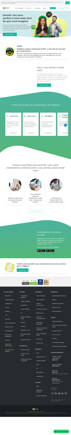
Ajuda (45, 8)
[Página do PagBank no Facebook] (52, 411)
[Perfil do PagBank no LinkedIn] (62, 411)
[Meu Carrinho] (67, 8)
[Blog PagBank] (65, 411)
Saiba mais (22, 288)
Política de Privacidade (43, 2)
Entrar (52, 8)
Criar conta (60, 8)
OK (67, 2)
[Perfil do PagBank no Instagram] (55, 411)
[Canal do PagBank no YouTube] (59, 411)
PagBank (9, 8)
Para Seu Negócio (20, 8)
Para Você (29, 8)
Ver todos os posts (35, 219)
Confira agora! (13, 140)
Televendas (38, 8)
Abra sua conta (10, 34)
